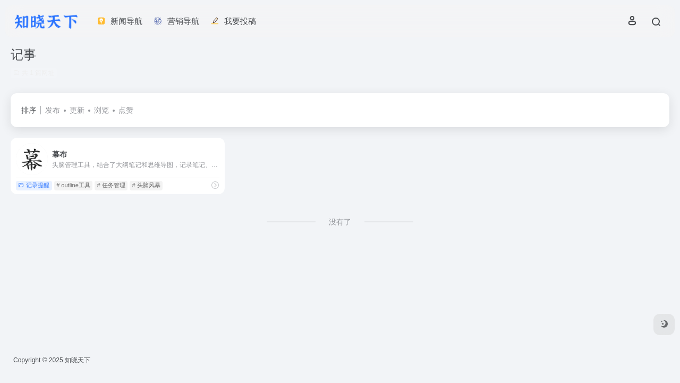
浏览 (101, 110)
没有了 (340, 222)
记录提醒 (33, 185)
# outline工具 (73, 185)
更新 (77, 110)
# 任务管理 (111, 185)
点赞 (125, 110)
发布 (52, 110)
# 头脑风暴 (146, 185)
